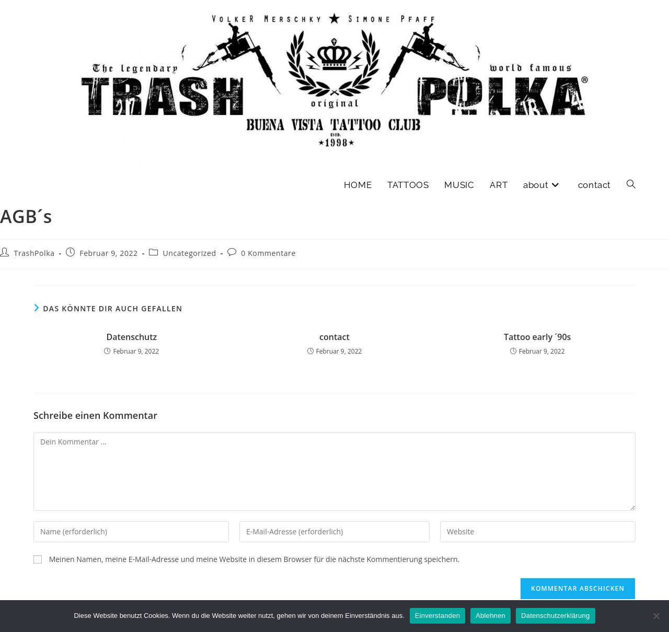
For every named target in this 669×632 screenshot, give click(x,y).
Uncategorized (189, 253)
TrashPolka (34, 253)
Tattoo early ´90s (537, 337)
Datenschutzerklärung (555, 615)
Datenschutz (131, 337)
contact (334, 337)
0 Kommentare (268, 253)
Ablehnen (490, 615)
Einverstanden (437, 615)
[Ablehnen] (656, 616)
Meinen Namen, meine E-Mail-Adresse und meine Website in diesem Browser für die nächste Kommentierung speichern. (254, 559)
